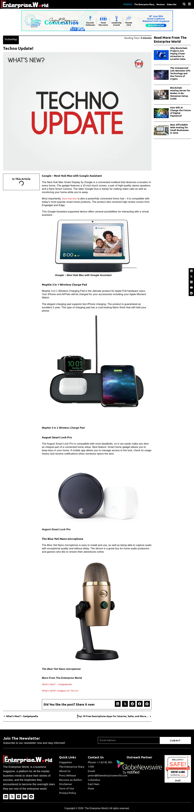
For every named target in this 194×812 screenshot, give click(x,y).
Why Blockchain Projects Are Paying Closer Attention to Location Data (178, 53)
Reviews (158, 4)
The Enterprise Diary (139, 4)
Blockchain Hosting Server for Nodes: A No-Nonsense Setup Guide (180, 93)
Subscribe (171, 4)
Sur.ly (182, 775)
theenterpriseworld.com (177, 768)
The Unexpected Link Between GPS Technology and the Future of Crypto (180, 73)
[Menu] (189, 3)
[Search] (184, 4)
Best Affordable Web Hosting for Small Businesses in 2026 (179, 128)
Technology (12, 39)
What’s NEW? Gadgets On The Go (62, 690)
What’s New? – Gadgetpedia (58, 684)
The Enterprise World (96, 808)
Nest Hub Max (70, 198)
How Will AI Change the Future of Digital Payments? (180, 111)
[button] (118, 703)
